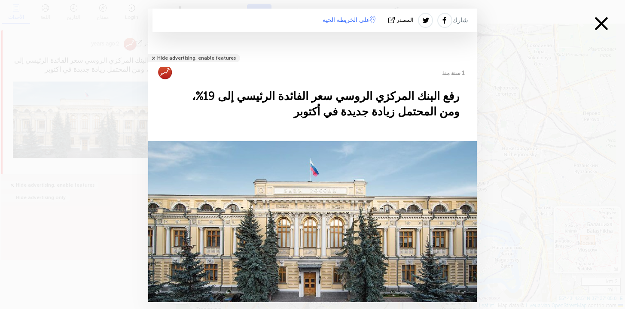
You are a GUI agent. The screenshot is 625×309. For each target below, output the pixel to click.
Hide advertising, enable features (196, 58)
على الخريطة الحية (349, 20)
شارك (460, 20)
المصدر (402, 20)
